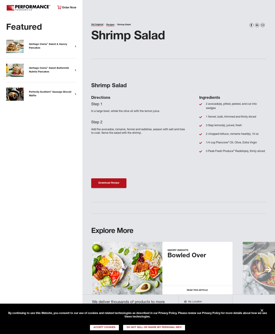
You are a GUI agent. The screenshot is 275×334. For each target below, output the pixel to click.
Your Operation (177, 8)
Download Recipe (108, 183)
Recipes (110, 25)
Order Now (66, 7)
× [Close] (262, 310)
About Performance (102, 8)
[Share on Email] (263, 25)
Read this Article (197, 290)
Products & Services (141, 8)
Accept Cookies (104, 327)
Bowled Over (186, 256)
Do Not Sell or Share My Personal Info (154, 327)
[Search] (266, 8)
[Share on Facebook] (251, 25)
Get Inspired (209, 8)
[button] (268, 269)
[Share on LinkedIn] (257, 25)
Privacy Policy (167, 313)
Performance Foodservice (29, 8)
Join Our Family (240, 8)
